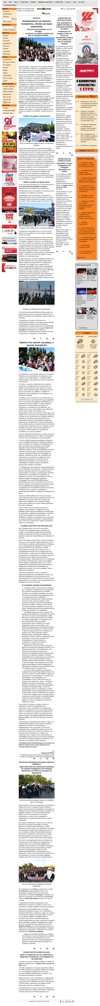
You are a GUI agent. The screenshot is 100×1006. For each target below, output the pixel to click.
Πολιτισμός (6, 51)
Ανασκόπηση (7, 59)
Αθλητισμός (6, 54)
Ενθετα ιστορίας (8, 89)
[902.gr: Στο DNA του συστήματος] (77, 145)
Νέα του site (7, 97)
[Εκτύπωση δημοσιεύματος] (52, 338)
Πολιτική (5, 35)
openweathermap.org (91, 401)
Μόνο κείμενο (7, 21)
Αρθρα (5, 70)
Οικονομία (6, 40)
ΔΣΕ (74, 2)
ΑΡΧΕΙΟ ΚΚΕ (59, 2)
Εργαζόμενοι (7, 43)
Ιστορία (5, 67)
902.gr (16, 2)
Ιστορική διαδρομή (9, 86)
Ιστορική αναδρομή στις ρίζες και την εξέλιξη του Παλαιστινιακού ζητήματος (87, 180)
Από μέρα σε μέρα (9, 62)
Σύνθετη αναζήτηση (9, 30)
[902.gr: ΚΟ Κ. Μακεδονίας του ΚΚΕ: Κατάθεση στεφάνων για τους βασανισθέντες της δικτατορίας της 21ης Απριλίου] (77, 134)
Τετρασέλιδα (7, 75)
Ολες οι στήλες (7, 78)
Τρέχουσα (6, 11)
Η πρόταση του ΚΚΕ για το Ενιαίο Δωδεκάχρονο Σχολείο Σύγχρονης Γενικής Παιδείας (86, 204)
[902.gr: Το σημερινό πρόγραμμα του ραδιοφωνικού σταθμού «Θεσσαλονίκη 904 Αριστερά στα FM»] (77, 124)
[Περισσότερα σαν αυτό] (41, 338)
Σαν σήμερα (7, 65)
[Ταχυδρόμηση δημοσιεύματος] (47, 338)
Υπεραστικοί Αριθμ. (9, 110)
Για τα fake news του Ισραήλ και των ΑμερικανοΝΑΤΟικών (86, 172)
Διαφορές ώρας (8, 113)
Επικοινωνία (7, 99)
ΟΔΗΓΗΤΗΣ (24, 2)
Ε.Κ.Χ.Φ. (68, 2)
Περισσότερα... (81, 257)
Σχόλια (5, 73)
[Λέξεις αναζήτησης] (8, 27)
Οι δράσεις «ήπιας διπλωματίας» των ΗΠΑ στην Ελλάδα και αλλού (86, 164)
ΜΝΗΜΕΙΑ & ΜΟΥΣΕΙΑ (45, 2)
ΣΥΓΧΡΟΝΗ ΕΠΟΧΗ (10, 5)
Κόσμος (5, 38)
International (7, 94)
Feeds (7, 102)
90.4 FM (81, 2)
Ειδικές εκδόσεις (8, 91)
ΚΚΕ (5, 2)
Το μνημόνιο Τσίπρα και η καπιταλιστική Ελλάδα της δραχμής (87, 239)
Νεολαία (5, 48)
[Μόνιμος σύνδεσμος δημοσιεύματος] (35, 338)
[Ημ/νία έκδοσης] (7, 19)
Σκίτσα (5, 81)
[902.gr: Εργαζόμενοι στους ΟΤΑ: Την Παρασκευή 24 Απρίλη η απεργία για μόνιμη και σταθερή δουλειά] (77, 101)
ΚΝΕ (10, 2)
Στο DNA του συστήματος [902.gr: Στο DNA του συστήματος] (89, 145)
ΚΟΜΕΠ (33, 2)
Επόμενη (6, 16)
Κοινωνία (6, 46)
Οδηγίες (5, 108)
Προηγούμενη (7, 14)
